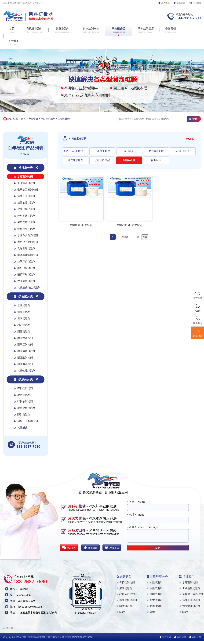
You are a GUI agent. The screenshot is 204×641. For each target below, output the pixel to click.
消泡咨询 (93, 548)
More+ (123, 612)
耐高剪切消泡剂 (26, 351)
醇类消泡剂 (23, 414)
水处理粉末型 (102, 160)
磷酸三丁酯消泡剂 (27, 421)
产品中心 (33, 118)
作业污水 (156, 160)
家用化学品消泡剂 (27, 241)
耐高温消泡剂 (25, 338)
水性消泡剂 (23, 305)
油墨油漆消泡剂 (26, 202)
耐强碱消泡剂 (25, 364)
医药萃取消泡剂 (26, 274)
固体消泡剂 (23, 331)
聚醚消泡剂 (23, 394)
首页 (23, 118)
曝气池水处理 (75, 160)
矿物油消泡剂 (25, 401)
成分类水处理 (156, 151)
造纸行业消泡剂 (26, 228)
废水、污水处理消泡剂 (75, 151)
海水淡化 (129, 151)
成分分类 (126, 576)
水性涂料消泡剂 (26, 209)
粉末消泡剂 (23, 325)
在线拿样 (114, 548)
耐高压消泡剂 (25, 344)
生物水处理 (64, 118)
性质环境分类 (159, 576)
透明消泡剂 (23, 318)
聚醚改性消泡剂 (26, 408)
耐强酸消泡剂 (25, 357)
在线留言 (181, 3)
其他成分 (22, 427)
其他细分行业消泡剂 (28, 287)
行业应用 (188, 576)
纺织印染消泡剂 (26, 261)
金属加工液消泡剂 (27, 189)
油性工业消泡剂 (26, 196)
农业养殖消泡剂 (26, 281)
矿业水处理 (182, 151)
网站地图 (197, 3)
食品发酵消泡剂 (26, 248)
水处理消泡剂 (48, 118)
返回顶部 (197, 333)
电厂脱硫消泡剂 (26, 268)
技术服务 (71, 548)
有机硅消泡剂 (25, 388)
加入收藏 (165, 3)
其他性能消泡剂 (26, 370)
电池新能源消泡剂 (27, 255)
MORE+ (191, 138)
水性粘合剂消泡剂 (27, 235)
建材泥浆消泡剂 (26, 215)
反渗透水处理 (102, 151)
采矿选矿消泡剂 (26, 222)
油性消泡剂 (23, 311)
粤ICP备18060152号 (82, 637)
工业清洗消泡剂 (26, 183)
